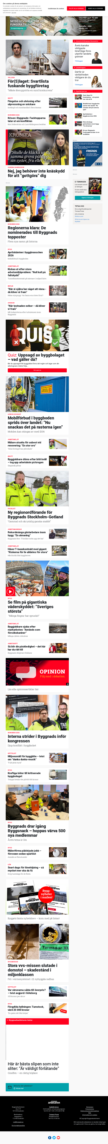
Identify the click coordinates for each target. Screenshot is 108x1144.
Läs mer (18, 12)
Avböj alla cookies (95, 8)
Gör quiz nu (37, 370)
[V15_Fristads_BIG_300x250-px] (87, 154)
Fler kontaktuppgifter (18, 1125)
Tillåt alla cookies (75, 8)
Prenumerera (90, 1109)
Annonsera (89, 1107)
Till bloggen (79, 61)
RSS (89, 1113)
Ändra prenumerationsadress (89, 1111)
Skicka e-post (79, 216)
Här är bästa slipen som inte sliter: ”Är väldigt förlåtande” (33, 1066)
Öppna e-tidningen (88, 197)
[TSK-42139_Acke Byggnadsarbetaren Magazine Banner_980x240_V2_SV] (54, 24)
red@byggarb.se (18, 1122)
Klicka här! (19, 1088)
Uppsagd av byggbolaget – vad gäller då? (36, 357)
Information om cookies (89, 1115)
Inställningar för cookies (55, 8)
